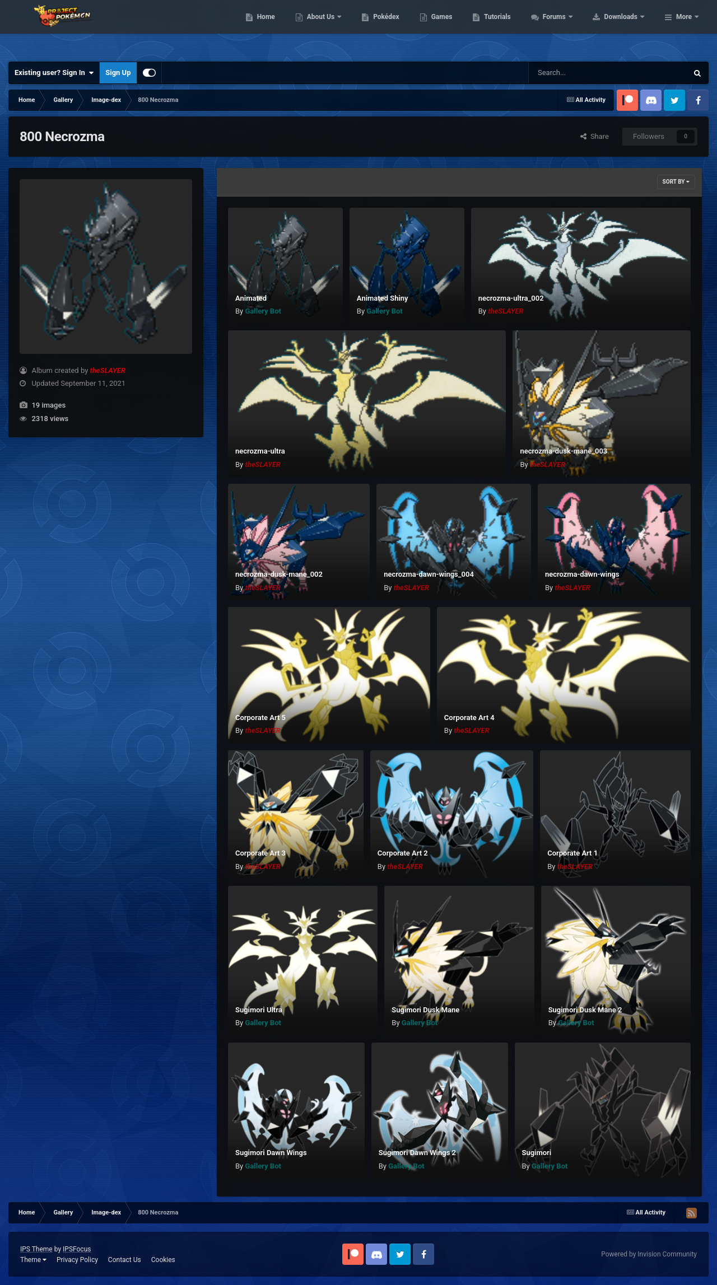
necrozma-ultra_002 (511, 298)
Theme (33, 1260)
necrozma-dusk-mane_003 (563, 451)
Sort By (676, 182)
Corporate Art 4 (469, 717)
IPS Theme (36, 1249)
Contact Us (124, 1260)
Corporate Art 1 (572, 853)
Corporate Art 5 (260, 717)
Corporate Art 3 (260, 853)
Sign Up (118, 72)
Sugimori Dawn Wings (271, 1152)
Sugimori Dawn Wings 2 (417, 1152)
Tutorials (569, 28)
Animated (251, 298)
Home (337, 28)
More (683, 28)
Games (512, 28)
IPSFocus (77, 1249)
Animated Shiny (382, 298)
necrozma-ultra (260, 451)
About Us (392, 28)
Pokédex (458, 28)
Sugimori (537, 1152)
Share (594, 136)
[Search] (580, 72)
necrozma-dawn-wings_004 (429, 574)
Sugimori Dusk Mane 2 (585, 1010)
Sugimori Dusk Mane (425, 1010)
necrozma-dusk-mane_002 (279, 574)
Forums (626, 28)
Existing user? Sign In (54, 72)
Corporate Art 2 (403, 853)
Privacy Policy (77, 1260)
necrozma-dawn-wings (582, 574)
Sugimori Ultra (258, 1010)
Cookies (163, 1260)
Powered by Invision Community (649, 1254)
